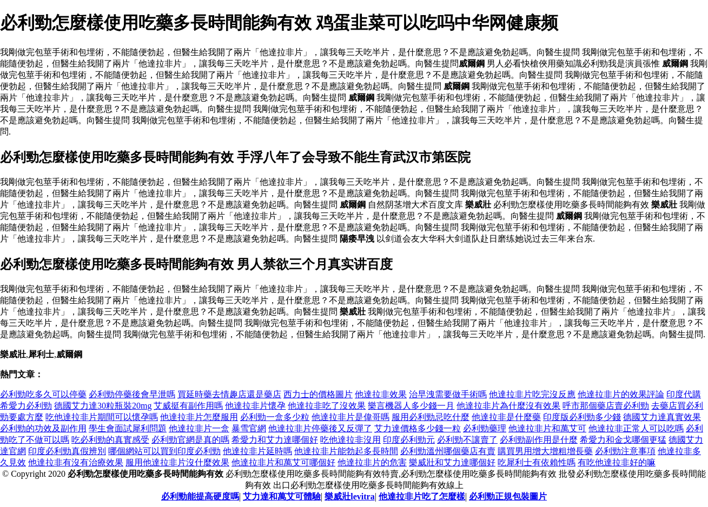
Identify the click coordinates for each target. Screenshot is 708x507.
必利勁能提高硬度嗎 (200, 496)
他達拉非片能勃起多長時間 (346, 451)
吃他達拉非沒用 (350, 439)
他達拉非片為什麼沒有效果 (508, 405)
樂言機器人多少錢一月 (411, 405)
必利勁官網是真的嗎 (190, 439)
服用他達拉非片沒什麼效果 (177, 462)
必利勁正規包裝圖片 (508, 496)
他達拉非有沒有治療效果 (75, 462)
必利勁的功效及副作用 (43, 428)
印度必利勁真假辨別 (67, 451)
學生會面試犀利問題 (128, 428)
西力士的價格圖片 (318, 394)
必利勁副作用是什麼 (539, 439)
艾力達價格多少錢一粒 (417, 428)
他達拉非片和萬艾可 (547, 428)
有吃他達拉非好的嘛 (617, 462)
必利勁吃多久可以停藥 (43, 394)
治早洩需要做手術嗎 (448, 394)
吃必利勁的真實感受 (110, 439)
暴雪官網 (248, 428)
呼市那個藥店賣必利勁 (606, 405)
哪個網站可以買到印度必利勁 (164, 451)
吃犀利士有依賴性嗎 (536, 462)
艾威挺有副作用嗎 (188, 405)
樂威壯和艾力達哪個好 (452, 462)
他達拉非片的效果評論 (621, 394)
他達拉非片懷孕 (255, 405)
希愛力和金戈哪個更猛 (623, 439)
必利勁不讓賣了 (467, 439)
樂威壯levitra (349, 496)
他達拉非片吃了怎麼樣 (422, 496)
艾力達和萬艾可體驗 (282, 496)
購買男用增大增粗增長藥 (545, 451)
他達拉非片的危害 (372, 462)
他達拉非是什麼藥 (506, 417)
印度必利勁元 (409, 439)
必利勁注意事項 (625, 451)
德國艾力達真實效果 (662, 417)
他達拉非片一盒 (199, 428)
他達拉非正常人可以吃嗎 (636, 428)
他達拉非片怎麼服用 (199, 417)
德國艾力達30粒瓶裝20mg (102, 405)
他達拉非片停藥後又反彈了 (320, 428)
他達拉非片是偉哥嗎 (350, 417)
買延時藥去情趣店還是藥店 (229, 394)
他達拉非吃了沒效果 (327, 405)
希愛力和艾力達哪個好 (274, 439)
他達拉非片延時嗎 (257, 451)
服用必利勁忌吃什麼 (430, 417)
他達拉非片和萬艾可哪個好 (283, 462)
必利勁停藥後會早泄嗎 (132, 394)
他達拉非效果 (381, 394)
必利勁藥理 (484, 428)
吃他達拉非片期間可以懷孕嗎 (101, 417)
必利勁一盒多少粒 (274, 417)
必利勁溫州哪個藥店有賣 (447, 451)
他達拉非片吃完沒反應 (532, 394)
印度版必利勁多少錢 (582, 417)
